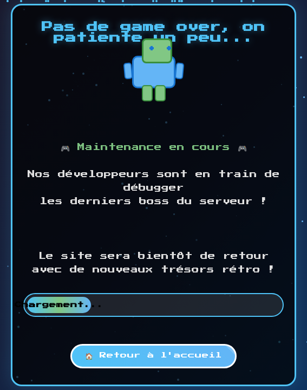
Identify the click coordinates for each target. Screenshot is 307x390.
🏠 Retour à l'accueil (153, 355)
